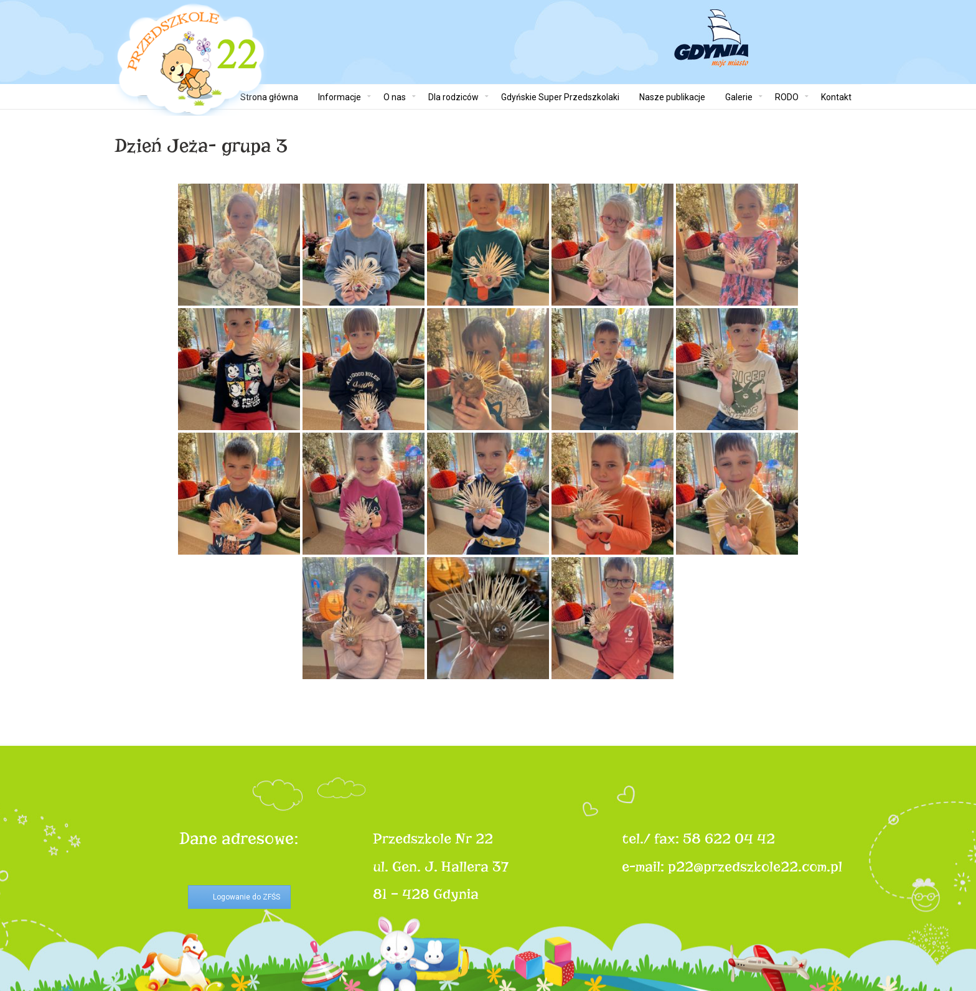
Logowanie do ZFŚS (246, 897)
